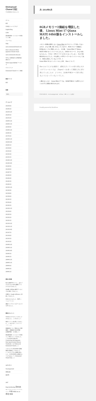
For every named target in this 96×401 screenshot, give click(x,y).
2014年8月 (8, 169)
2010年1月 (8, 256)
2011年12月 (9, 223)
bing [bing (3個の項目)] (7, 387)
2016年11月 (9, 139)
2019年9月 (8, 127)
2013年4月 (8, 202)
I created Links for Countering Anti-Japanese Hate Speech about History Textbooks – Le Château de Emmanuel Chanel (13, 342)
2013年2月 (8, 205)
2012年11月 (9, 208)
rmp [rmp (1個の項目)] (6, 389)
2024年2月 (8, 109)
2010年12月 (9, 244)
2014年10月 (9, 163)
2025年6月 (8, 106)
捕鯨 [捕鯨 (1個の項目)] (17, 391)
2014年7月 (8, 172)
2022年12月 (9, 112)
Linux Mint (61, 44)
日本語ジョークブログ (12, 26)
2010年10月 (9, 250)
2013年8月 (8, 193)
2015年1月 (8, 157)
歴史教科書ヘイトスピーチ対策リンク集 (14, 36)
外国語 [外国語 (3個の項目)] (14, 391)
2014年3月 (8, 181)
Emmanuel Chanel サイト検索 (14, 71)
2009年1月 (8, 271)
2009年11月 (9, 262)
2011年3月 (8, 241)
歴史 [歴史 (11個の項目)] (7, 394)
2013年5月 (8, 199)
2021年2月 (8, 118)
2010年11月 (9, 247)
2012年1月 (8, 220)
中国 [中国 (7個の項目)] (10, 391)
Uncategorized (10, 369)
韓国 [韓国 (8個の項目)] (11, 394)
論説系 (7, 375)
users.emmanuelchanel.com (14, 47)
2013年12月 (9, 187)
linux (62, 94)
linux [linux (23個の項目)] (18, 386)
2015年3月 (8, 154)
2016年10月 (9, 142)
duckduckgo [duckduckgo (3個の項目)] (11, 387)
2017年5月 (8, 136)
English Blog (9, 29)
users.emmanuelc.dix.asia (13, 55)
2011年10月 (9, 229)
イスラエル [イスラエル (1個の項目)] (10, 389)
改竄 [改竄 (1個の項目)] (19, 391)
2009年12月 (9, 259)
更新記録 (8, 372)
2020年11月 (9, 124)
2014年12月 (9, 160)
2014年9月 (8, 166)
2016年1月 (8, 145)
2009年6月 (8, 265)
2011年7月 (8, 232)
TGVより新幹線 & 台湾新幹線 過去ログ (14, 58)
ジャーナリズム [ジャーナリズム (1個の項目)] (19, 389)
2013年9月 (8, 190)
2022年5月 (8, 115)
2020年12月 (9, 121)
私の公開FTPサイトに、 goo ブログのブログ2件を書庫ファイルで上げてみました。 (14, 284)
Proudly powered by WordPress (49, 107)
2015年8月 (8, 148)
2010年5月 (8, 253)
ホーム (7, 20)
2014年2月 (8, 184)
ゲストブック (9, 67)
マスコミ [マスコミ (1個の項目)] (7, 391)
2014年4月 (8, 178)
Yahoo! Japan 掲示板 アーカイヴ (14, 63)
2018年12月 (9, 130)
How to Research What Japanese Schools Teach (12, 50)
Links (7, 32)
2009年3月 (8, 268)
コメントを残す (70, 94)
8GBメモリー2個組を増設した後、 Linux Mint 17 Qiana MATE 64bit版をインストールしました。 (61, 32)
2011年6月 (8, 235)
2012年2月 (8, 217)
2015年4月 (8, 151)
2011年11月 (9, 226)
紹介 (7, 23)
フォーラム (9, 40)
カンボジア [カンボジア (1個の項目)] (14, 389)
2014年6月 (8, 175)
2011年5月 (8, 238)
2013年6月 (8, 196)
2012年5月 (8, 214)
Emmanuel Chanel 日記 (11, 8)
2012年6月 (8, 211)
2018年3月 (8, 133)
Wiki (7, 43)
